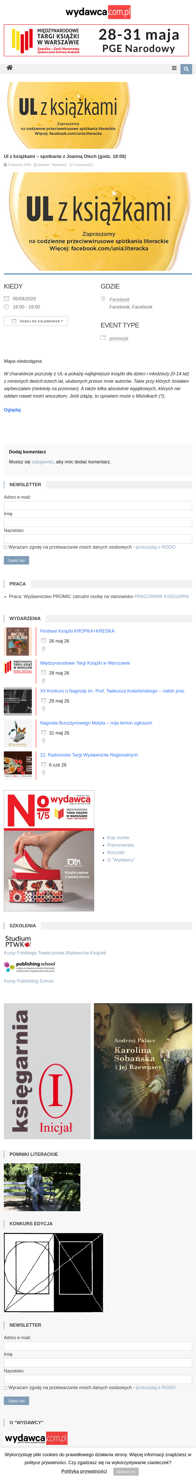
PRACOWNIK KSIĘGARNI (161, 596)
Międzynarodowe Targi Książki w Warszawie (85, 663)
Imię (8, 513)
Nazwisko (13, 530)
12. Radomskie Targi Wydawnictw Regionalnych (89, 755)
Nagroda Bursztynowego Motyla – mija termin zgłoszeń (96, 723)
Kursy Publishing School (28, 981)
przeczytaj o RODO (155, 547)
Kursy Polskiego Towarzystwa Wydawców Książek (55, 952)
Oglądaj (12, 409)
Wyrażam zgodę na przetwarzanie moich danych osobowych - (89, 547)
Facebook (119, 299)
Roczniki (116, 852)
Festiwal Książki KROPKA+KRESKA (77, 631)
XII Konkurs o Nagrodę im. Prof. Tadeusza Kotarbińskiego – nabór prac (112, 691)
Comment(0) (83, 165)
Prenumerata (121, 845)
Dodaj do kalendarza (36, 321)
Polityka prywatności (84, 1471)
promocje (118, 338)
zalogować (42, 461)
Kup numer (118, 837)
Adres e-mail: (17, 497)
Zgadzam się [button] (125, 1472)
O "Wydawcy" (121, 860)
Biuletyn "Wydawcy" (52, 165)
